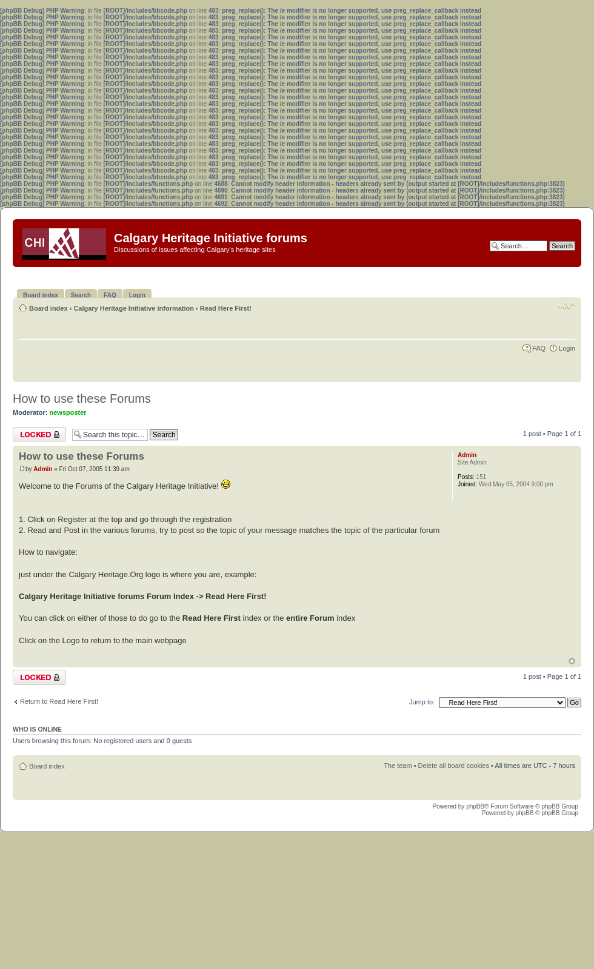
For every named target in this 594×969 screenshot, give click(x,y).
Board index (48, 308)
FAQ (539, 348)
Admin (42, 469)
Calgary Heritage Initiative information (133, 308)
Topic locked (39, 434)
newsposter (68, 412)
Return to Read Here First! (59, 701)
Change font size (566, 305)
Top (572, 661)
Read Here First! (226, 308)
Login (567, 348)
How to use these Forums (82, 398)
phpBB (475, 806)
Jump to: (422, 702)
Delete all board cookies (453, 765)
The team (398, 765)
